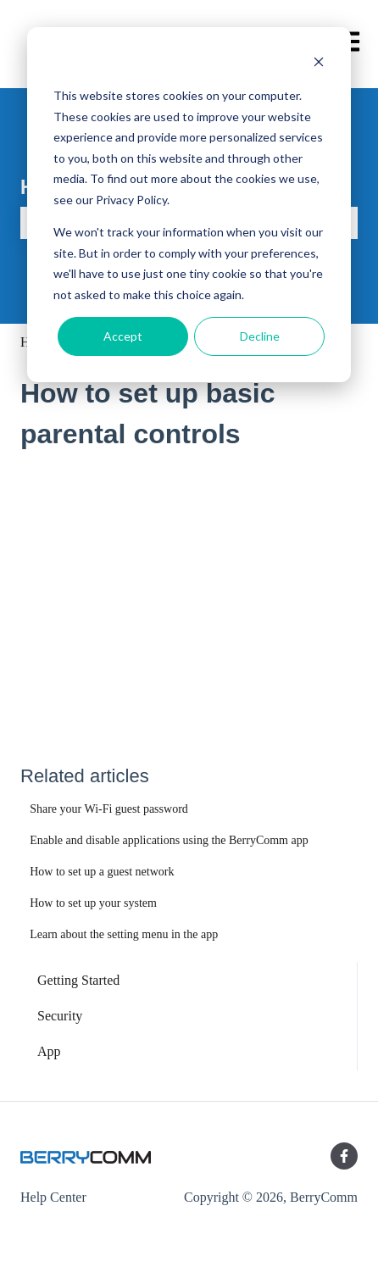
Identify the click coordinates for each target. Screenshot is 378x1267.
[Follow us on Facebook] (344, 1156)
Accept (122, 336)
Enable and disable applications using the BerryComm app (169, 840)
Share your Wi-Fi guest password (109, 809)
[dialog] (189, 204)
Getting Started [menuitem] (78, 980)
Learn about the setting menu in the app (124, 934)
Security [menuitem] (59, 1016)
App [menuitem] (49, 1051)
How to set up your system (93, 903)
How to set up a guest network (102, 871)
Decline (260, 336)
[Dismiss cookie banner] (319, 64)
